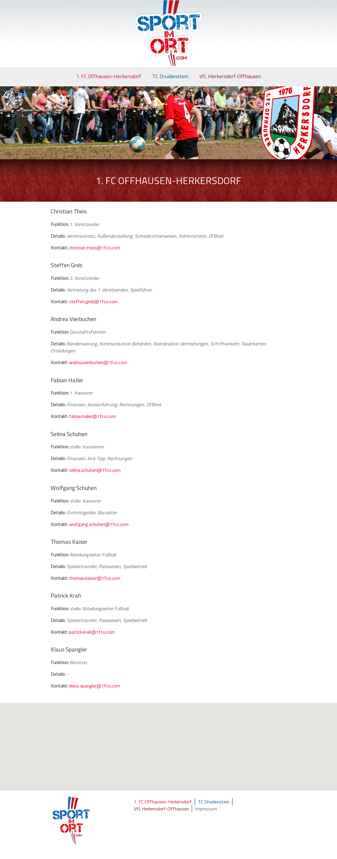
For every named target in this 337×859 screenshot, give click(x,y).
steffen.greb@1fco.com (93, 301)
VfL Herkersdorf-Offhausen (230, 76)
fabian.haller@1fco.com (92, 416)
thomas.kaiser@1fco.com (94, 578)
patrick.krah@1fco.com (92, 631)
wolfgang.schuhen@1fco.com (99, 524)
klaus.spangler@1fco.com (94, 685)
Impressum (206, 808)
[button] (172, 752)
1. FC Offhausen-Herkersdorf (108, 76)
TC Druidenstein (170, 76)
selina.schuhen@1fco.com (95, 470)
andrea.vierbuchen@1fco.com (98, 362)
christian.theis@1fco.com (94, 247)
